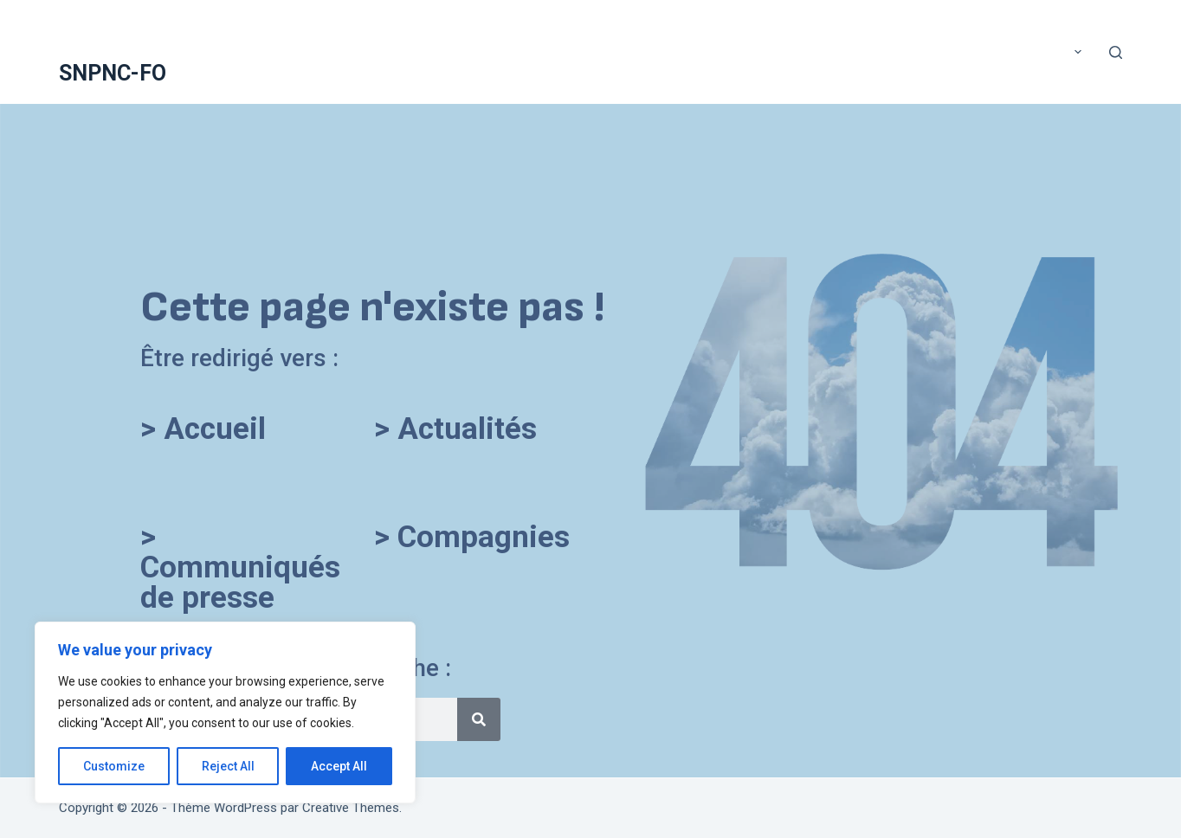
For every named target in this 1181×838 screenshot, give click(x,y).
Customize (114, 766)
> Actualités (455, 429)
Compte (993, 51)
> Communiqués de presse (240, 567)
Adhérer (629, 51)
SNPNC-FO (112, 73)
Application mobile (732, 51)
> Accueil (203, 429)
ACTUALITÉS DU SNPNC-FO (513, 51)
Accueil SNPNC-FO (369, 51)
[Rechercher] (1115, 52)
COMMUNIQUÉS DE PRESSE (880, 51)
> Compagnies (472, 537)
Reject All (228, 766)
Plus (1062, 52)
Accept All (339, 766)
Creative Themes (350, 807)
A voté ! (273, 51)
